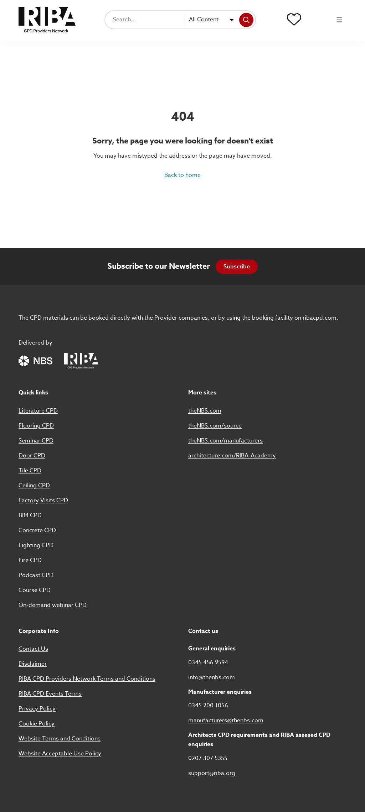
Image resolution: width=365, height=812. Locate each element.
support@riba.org (211, 773)
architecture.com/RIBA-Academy (232, 455)
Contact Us (33, 649)
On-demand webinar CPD (53, 605)
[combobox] (211, 20)
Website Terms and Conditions (60, 738)
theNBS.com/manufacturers (225, 440)
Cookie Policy (37, 723)
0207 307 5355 (207, 758)
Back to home (182, 175)
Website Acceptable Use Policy (60, 753)
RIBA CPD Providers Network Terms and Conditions (87, 679)
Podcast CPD (36, 575)
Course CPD (35, 590)
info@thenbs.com (211, 677)
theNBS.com (204, 411)
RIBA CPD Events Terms (50, 694)
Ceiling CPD (34, 485)
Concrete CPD (37, 530)
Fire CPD (30, 560)
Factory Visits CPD (43, 500)
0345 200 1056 (208, 705)
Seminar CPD (36, 440)
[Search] (246, 20)
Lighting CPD (36, 545)
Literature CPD (38, 411)
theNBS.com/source (215, 425)
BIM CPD (30, 515)
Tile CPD (30, 470)
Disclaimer (33, 664)
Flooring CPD (36, 425)
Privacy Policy (37, 708)
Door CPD (32, 455)
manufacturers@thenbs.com (225, 720)
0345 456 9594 (208, 662)
